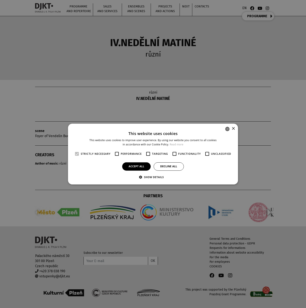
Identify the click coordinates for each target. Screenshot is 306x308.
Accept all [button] (136, 166)
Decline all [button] (168, 166)
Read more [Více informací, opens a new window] (176, 144)
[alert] (153, 154)
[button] (153, 177)
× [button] (233, 128)
